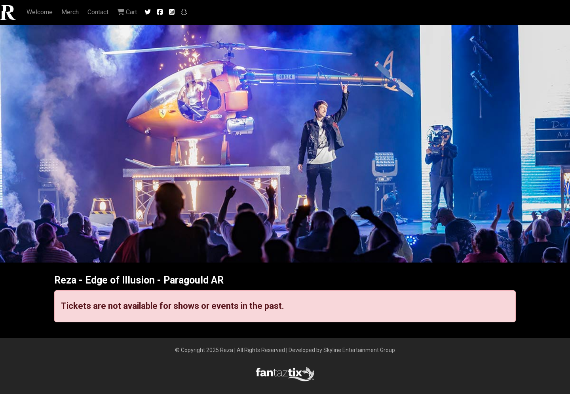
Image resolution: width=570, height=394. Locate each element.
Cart (127, 12)
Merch (70, 12)
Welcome (40, 12)
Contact (97, 12)
